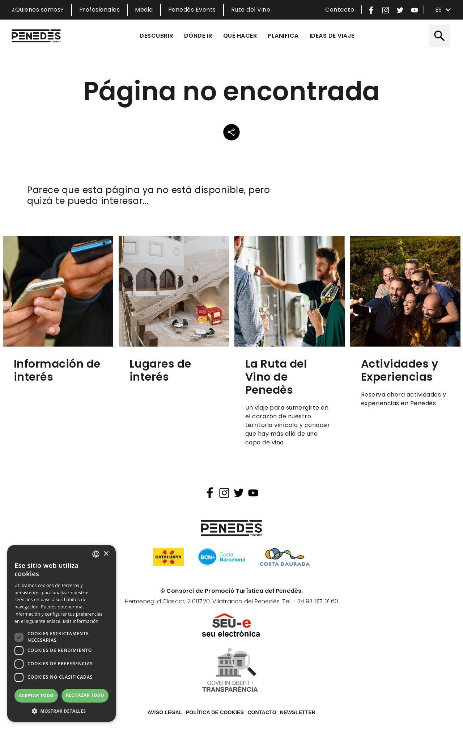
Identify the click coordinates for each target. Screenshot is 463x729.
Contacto (339, 9)
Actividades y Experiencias (399, 370)
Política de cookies (215, 712)
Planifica (283, 36)
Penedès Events (192, 9)
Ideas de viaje (332, 36)
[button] (61, 711)
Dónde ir (198, 36)
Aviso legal (165, 712)
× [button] (106, 554)
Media (144, 9)
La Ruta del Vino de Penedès (276, 377)
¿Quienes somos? (38, 9)
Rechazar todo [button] (85, 695)
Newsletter (297, 712)
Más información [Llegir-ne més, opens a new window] (80, 621)
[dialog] (61, 633)
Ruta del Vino (251, 9)
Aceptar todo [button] (36, 695)
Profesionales (99, 9)
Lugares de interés (160, 370)
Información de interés (57, 370)
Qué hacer (240, 36)
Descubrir (156, 36)
